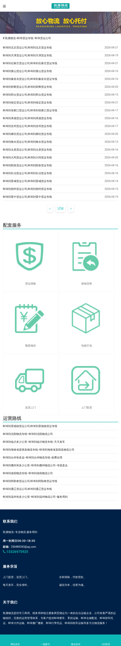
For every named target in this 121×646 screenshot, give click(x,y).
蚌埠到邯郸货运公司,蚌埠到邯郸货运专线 (27, 87)
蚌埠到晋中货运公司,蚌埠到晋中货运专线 (27, 197)
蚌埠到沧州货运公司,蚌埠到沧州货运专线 (27, 126)
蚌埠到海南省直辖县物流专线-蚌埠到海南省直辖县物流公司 (38, 450)
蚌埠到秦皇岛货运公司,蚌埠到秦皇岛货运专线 (30, 79)
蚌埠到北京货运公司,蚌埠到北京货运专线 (27, 47)
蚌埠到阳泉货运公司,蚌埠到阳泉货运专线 (27, 165)
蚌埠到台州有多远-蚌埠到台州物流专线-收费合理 (32, 457)
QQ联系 (106, 640)
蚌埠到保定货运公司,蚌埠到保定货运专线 (27, 102)
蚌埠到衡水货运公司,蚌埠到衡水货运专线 (27, 142)
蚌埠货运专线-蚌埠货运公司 (34, 38)
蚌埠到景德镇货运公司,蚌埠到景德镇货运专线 (30, 426)
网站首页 (15, 640)
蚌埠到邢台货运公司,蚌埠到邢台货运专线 (27, 95)
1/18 (60, 208)
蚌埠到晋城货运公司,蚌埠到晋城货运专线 (27, 181)
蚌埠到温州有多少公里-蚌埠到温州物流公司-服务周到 (35, 497)
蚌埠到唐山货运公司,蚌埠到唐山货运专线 (27, 71)
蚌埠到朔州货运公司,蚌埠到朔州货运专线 (27, 189)
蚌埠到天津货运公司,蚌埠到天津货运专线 (27, 55)
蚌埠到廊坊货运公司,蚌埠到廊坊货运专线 (27, 134)
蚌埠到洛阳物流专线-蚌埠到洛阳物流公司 (28, 473)
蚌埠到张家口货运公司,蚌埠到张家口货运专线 (30, 110)
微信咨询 (76, 640)
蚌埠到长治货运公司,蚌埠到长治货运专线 (27, 173)
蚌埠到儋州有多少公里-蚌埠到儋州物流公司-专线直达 (35, 465)
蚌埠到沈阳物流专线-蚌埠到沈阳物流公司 (28, 434)
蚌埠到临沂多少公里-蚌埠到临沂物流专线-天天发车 (34, 442)
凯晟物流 (10, 38)
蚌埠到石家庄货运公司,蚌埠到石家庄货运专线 (30, 63)
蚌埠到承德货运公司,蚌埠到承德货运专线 (27, 118)
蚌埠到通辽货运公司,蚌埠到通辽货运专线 (27, 489)
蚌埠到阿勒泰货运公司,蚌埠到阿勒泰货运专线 (30, 481)
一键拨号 (45, 640)
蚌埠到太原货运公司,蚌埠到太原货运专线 (27, 150)
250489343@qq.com (23, 546)
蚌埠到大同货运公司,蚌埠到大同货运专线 (27, 157)
